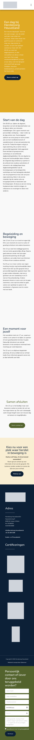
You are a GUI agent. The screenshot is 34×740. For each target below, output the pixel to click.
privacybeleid (24, 729)
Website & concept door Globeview (17, 662)
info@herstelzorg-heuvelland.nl (14, 530)
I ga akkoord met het (18, 729)
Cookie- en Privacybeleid (12, 537)
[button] (31, 5)
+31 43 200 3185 (10, 533)
